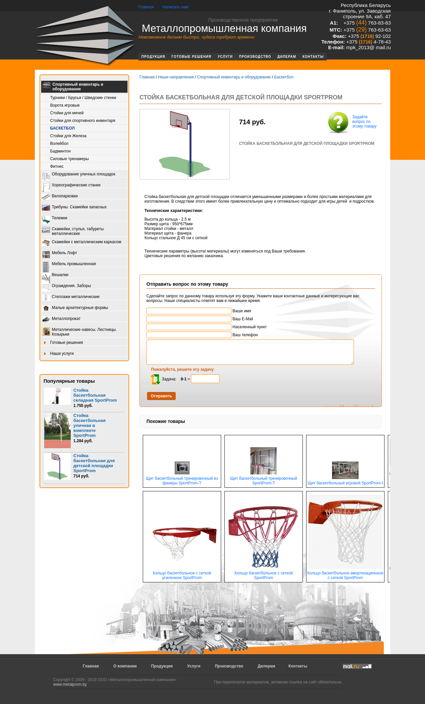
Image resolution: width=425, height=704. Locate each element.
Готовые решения (192, 56)
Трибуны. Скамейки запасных (74, 207)
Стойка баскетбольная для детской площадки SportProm (94, 463)
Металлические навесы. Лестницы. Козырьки (79, 332)
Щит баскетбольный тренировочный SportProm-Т (263, 478)
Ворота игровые (65, 105)
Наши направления (176, 77)
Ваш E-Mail (199, 319)
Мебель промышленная (69, 264)
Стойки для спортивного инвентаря (82, 120)
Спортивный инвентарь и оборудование (72, 86)
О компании (125, 666)
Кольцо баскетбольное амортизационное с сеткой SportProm (345, 573)
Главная (146, 7)
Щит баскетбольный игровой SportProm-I (345, 481)
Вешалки (55, 275)
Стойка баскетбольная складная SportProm (95, 395)
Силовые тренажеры (69, 158)
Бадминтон (60, 151)
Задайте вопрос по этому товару (351, 122)
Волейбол (59, 143)
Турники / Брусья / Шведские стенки (83, 97)
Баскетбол (62, 128)
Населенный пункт (206, 327)
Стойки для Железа (68, 136)
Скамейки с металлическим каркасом (81, 242)
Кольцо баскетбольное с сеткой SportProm (263, 573)
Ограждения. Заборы (66, 286)
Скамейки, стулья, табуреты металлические (73, 231)
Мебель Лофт (59, 253)
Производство (255, 56)
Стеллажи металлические (71, 297)
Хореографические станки (71, 185)
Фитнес (57, 166)
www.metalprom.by (70, 684)
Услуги (225, 56)
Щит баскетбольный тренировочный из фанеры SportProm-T (182, 478)
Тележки (54, 218)
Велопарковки (60, 196)
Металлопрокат (61, 319)
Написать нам (175, 7)
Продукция (153, 56)
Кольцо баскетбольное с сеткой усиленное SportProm (182, 573)
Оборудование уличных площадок (78, 174)
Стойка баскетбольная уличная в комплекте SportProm (89, 425)
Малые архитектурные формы (75, 308)
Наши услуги (58, 354)
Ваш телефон (202, 335)
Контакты (313, 56)
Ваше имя (198, 311)
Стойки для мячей (67, 113)
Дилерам (287, 56)
